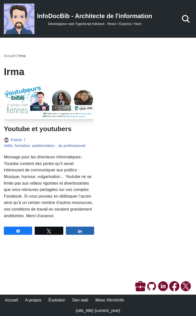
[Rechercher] (186, 19)
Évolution (56, 300)
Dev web (80, 300)
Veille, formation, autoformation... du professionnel (44, 146)
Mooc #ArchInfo (109, 300)
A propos (33, 300)
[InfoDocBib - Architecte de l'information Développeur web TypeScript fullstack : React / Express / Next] (78, 19)
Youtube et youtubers (37, 129)
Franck (16, 140)
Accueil (9, 56)
